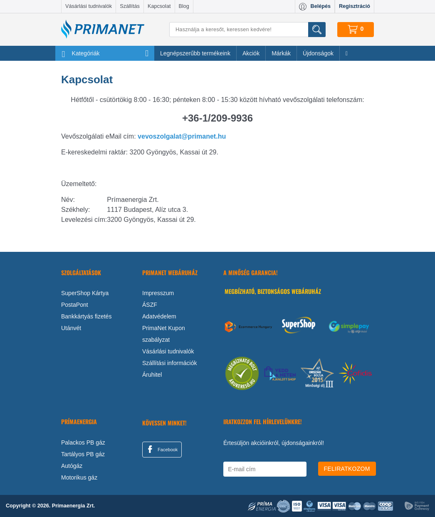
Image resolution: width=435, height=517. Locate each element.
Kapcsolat (159, 6)
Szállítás (130, 6)
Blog (184, 6)
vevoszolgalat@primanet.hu (182, 136)
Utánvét (71, 328)
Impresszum (158, 293)
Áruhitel (152, 374)
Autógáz (71, 465)
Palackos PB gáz (83, 442)
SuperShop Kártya (85, 293)
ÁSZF (149, 304)
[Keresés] (247, 29)
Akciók (251, 53)
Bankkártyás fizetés (86, 316)
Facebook (161, 449)
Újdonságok (318, 53)
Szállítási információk (169, 363)
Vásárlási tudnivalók (88, 6)
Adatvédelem (159, 316)
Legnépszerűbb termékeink (195, 53)
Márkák (281, 53)
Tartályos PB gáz (83, 454)
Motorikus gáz (79, 477)
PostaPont (74, 304)
